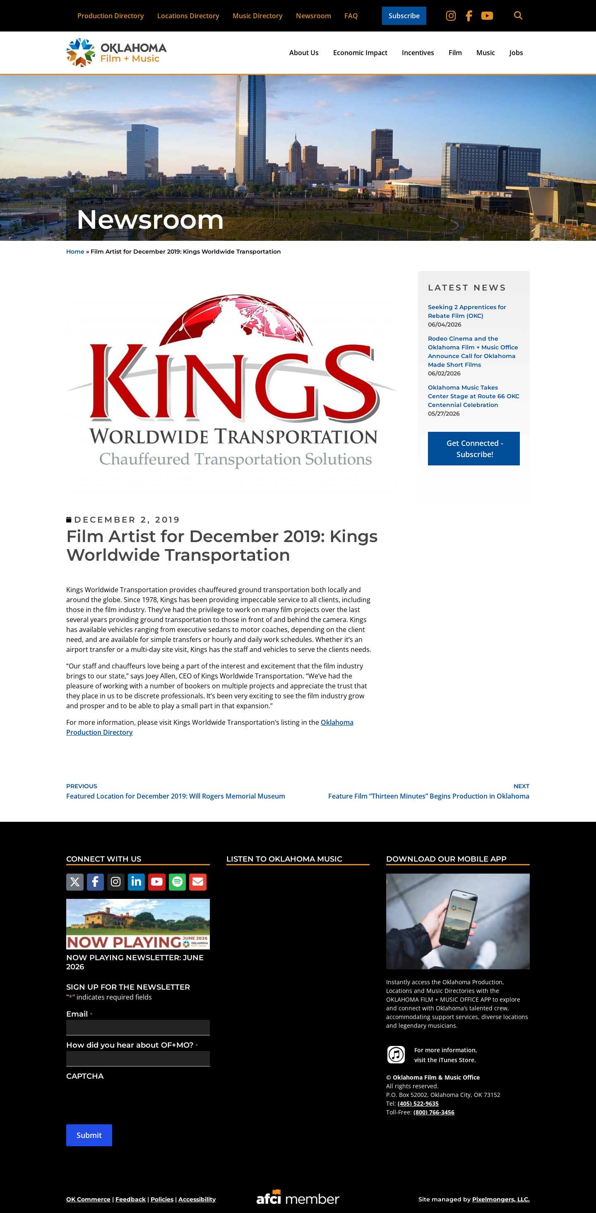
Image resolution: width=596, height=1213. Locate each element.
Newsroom (314, 15)
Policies (162, 1198)
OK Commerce (88, 1198)
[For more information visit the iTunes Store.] (396, 1055)
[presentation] (129, 1097)
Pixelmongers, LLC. (501, 1198)
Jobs (516, 52)
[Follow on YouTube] (487, 16)
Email (79, 1012)
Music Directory (258, 15)
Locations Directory (189, 15)
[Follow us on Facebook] (93, 881)
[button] (518, 16)
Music (485, 52)
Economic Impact (360, 52)
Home (75, 251)
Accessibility (197, 1198)
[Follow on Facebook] (470, 16)
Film (455, 52)
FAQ (351, 15)
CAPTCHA (84, 1075)
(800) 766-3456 (433, 1112)
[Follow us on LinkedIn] (131, 881)
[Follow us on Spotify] (170, 881)
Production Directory (111, 15)
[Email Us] (189, 881)
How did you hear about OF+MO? (132, 1043)
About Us (304, 52)
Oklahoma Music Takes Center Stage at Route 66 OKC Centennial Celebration (473, 396)
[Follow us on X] (74, 881)
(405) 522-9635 (418, 1103)
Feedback (130, 1198)
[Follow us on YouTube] (151, 881)
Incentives (418, 52)
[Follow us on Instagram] (112, 881)
